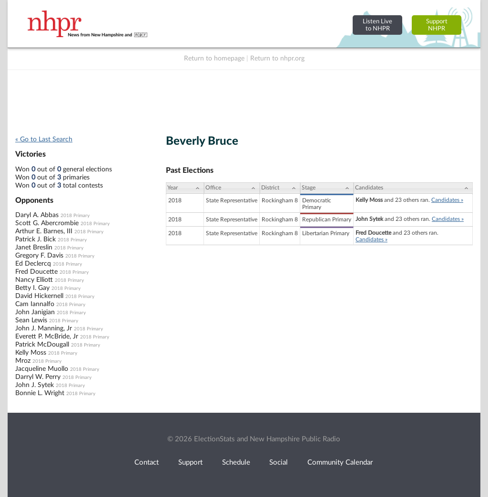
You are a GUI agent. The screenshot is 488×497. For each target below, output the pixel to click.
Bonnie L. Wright (39, 393)
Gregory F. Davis (39, 255)
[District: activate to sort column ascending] (280, 188)
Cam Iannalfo (34, 304)
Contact (146, 462)
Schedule (236, 462)
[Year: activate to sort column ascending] (185, 188)
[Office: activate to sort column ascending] (232, 188)
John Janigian (35, 312)
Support (190, 462)
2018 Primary (75, 215)
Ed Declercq (33, 263)
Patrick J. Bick (35, 239)
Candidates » (447, 200)
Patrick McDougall (42, 344)
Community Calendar (340, 462)
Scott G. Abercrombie (47, 223)
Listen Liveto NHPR (377, 25)
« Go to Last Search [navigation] (43, 139)
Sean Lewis (31, 320)
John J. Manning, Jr (43, 328)
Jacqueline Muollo (41, 369)
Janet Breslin (33, 247)
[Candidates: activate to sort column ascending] (413, 188)
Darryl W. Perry (38, 377)
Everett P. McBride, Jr (46, 336)
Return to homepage (214, 58)
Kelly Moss (30, 352)
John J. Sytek (34, 385)
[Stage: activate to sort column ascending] (327, 188)
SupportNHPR (436, 25)
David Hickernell (39, 296)
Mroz (22, 361)
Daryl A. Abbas (37, 215)
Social (278, 462)
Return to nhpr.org (277, 58)
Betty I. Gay (32, 288)
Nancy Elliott (34, 280)
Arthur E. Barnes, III (43, 231)
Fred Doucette (36, 271)
